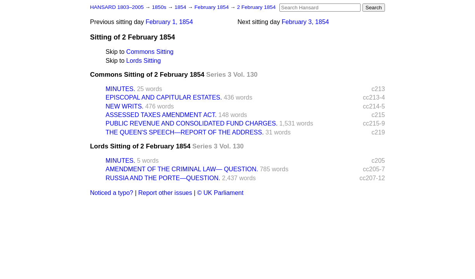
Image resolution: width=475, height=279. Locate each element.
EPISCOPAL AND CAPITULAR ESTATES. (164, 97)
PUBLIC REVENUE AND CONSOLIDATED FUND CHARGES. (191, 123)
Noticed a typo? (111, 192)
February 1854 (212, 7)
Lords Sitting (143, 60)
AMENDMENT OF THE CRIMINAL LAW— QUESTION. (182, 169)
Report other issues (165, 192)
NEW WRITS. (125, 106)
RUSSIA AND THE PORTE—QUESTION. (163, 178)
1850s (160, 7)
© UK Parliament (220, 192)
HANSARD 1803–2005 (117, 7)
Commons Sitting (149, 51)
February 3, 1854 (305, 22)
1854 (181, 7)
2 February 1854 (256, 7)
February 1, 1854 (169, 22)
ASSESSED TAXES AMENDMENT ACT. (161, 115)
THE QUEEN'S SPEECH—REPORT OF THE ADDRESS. (185, 132)
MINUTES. (120, 89)
